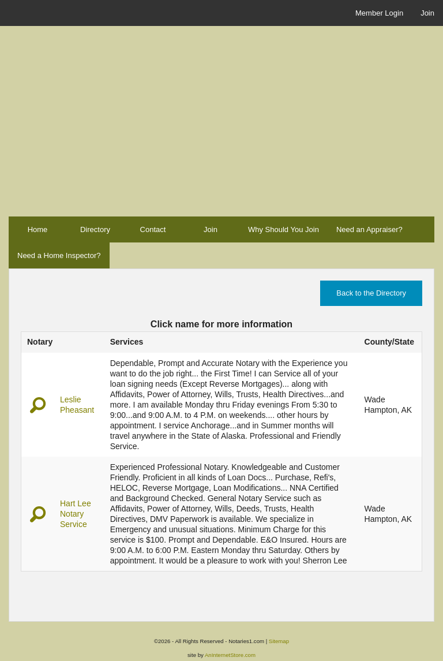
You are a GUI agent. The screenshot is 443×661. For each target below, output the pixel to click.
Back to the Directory (371, 293)
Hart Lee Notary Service (75, 514)
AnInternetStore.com (230, 655)
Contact (153, 229)
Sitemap (279, 641)
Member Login (379, 13)
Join (427, 13)
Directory (95, 229)
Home (38, 229)
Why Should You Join (283, 229)
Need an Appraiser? (369, 229)
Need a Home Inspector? (59, 255)
